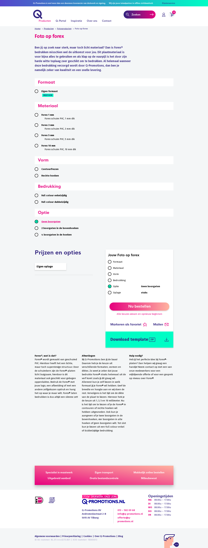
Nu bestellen (139, 306)
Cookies (87, 536)
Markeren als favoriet (128, 324)
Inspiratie (76, 22)
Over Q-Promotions (105, 536)
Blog (120, 536)
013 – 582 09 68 (126, 510)
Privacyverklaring (71, 536)
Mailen (161, 324)
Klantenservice (168, 3)
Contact (106, 22)
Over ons (92, 22)
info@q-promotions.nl (130, 513)
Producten (45, 22)
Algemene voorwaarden (47, 536)
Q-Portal (61, 22)
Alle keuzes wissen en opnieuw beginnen (139, 314)
